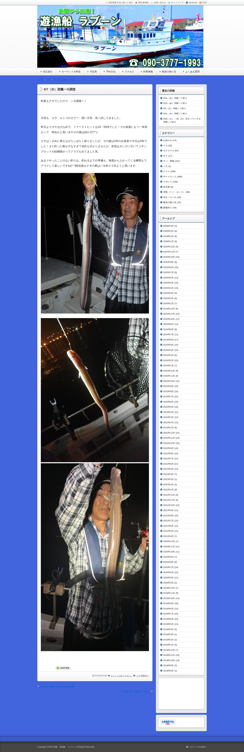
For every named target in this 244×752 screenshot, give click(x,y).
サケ (165, 156)
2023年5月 (168, 407)
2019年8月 (168, 608)
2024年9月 (168, 324)
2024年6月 (168, 339)
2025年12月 (169, 246)
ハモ (138, 676)
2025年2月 (168, 298)
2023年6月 (168, 402)
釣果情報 (148, 71)
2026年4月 (168, 226)
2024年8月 (168, 329)
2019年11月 (169, 593)
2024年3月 (168, 355)
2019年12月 (169, 588)
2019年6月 (168, 619)
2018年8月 (168, 670)
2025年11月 (169, 251)
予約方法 (111, 71)
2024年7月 (168, 334)
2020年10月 (169, 551)
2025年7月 (168, 272)
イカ (165, 145)
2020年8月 (168, 562)
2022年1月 (168, 489)
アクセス (129, 71)
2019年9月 (168, 603)
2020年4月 (168, 582)
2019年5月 (168, 624)
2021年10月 (169, 505)
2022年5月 (168, 469)
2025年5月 (168, 282)
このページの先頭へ (196, 747)
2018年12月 (169, 650)
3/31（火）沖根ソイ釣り (175, 113)
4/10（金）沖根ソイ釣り (175, 103)
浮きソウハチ (169, 197)
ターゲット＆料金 (71, 71)
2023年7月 (168, 396)
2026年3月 (168, 231)
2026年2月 (168, 236)
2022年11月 (169, 438)
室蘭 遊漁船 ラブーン (64, 747)
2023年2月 (168, 422)
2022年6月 (168, 464)
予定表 (93, 71)
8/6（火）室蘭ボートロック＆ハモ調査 (57, 686)
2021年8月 (168, 515)
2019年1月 (168, 644)
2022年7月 (168, 458)
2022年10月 (169, 443)
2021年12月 (169, 495)
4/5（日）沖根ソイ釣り (174, 108)
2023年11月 (169, 376)
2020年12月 (169, 541)
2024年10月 (169, 319)
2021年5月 (168, 531)
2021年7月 (168, 520)
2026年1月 (168, 241)
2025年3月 (168, 293)
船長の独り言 (169, 71)
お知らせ (167, 140)
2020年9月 (168, 557)
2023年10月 (169, 381)
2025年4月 (168, 288)
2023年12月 (169, 370)
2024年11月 (169, 313)
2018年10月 (169, 660)
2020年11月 (169, 546)
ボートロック (169, 176)
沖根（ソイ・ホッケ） (174, 192)
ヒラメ (166, 171)
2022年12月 (169, 433)
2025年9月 (168, 262)
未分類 (166, 187)
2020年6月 (168, 572)
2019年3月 (168, 634)
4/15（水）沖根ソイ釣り (175, 98)
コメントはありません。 (121, 676)
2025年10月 (169, 257)
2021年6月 (168, 526)
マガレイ (167, 181)
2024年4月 (168, 350)
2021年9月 (168, 510)
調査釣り (145, 676)
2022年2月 (168, 484)
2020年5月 (168, 577)
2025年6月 (168, 277)
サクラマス (168, 150)
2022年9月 (168, 448)
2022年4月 (168, 474)
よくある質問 (192, 71)
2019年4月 (168, 629)
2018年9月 (168, 665)
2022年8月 (168, 453)
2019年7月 (168, 613)
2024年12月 (169, 308)
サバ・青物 (168, 161)
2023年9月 (168, 386)
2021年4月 (168, 536)
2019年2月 (168, 639)
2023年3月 (168, 417)
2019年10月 (169, 598)
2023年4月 (168, 412)
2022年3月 (168, 479)
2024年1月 (168, 365)
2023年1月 (168, 427)
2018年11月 (169, 655)
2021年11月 (169, 500)
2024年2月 (168, 360)
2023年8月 (168, 391)
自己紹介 (48, 71)
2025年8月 (168, 267)
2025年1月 (168, 303)
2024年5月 (168, 345)
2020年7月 (168, 567)
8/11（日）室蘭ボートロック (137, 691)
